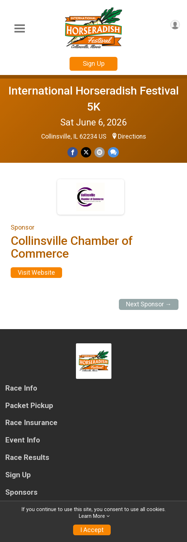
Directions (132, 136)
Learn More (92, 516)
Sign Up (94, 63)
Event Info (22, 440)
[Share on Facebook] (72, 152)
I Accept (92, 529)
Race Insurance (31, 423)
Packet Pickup (29, 406)
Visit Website (36, 272)
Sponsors (21, 492)
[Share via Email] (99, 152)
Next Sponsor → (149, 304)
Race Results (27, 458)
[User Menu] (175, 24)
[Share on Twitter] (86, 152)
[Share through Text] (113, 152)
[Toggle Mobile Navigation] (19, 28)
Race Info (21, 388)
